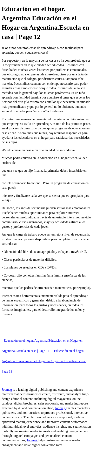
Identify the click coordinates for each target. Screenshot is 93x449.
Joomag (7, 389)
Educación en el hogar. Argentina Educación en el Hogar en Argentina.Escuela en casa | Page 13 (44, 361)
